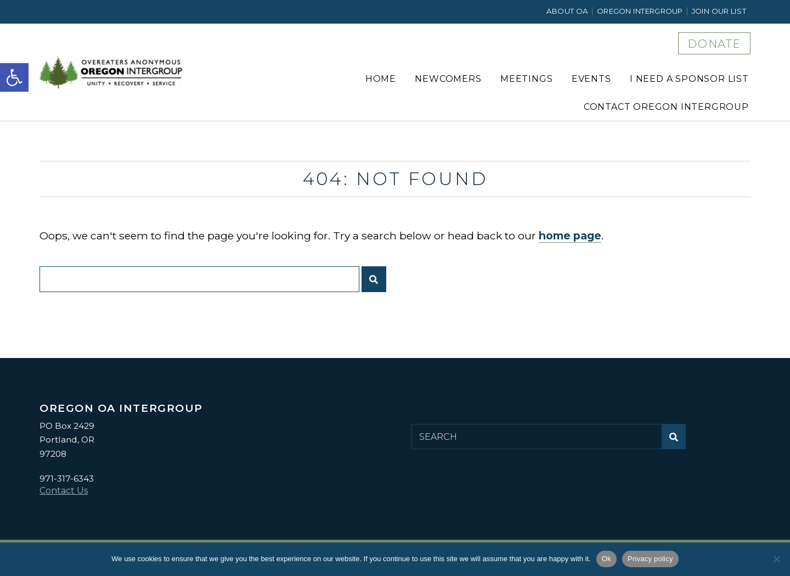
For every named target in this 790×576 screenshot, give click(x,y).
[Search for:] (199, 279)
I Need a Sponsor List (689, 79)
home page (570, 235)
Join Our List (719, 11)
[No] (776, 558)
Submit (376, 283)
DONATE (714, 44)
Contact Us (64, 490)
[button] (14, 77)
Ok (606, 559)
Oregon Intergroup (640, 11)
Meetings (526, 79)
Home (380, 79)
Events (591, 79)
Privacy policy (650, 559)
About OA (567, 11)
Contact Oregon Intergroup (666, 107)
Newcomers (448, 79)
